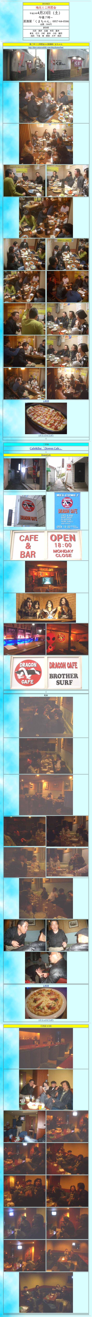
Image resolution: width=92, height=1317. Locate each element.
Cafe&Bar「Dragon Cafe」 (46, 448)
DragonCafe (46, 455)
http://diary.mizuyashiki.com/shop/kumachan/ (45, 47)
